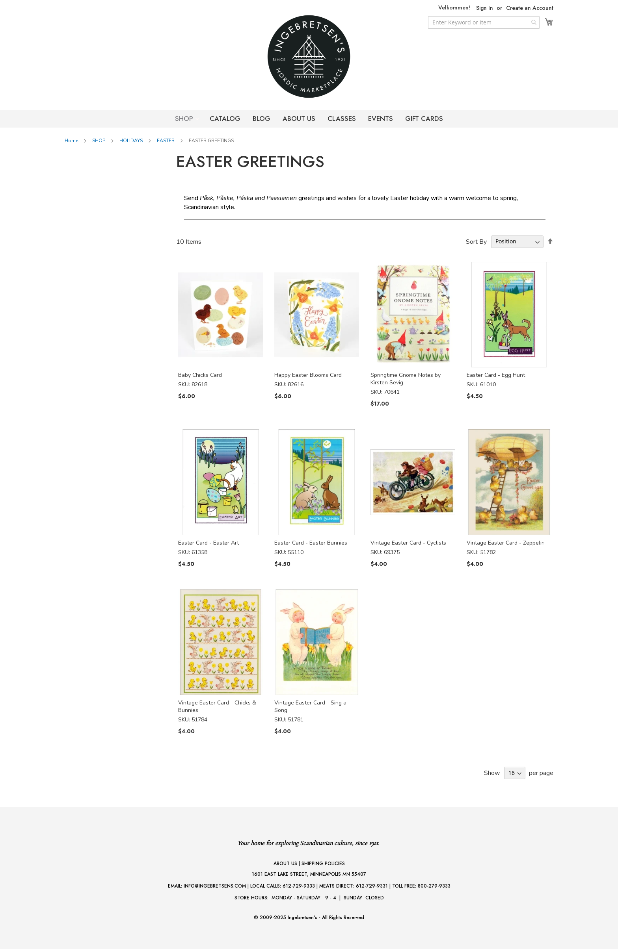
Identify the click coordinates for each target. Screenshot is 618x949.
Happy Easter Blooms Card (308, 375)
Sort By (476, 241)
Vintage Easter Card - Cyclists (408, 543)
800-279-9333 (434, 886)
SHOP (185, 118)
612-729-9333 (299, 886)
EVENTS (380, 118)
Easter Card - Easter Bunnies (310, 543)
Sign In (484, 8)
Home (72, 140)
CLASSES (342, 118)
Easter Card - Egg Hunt (496, 375)
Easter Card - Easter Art (208, 543)
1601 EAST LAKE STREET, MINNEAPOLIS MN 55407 (309, 874)
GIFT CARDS (424, 118)
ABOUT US (299, 118)
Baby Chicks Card (200, 375)
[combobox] (484, 22)
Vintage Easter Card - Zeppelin (506, 543)
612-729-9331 (372, 886)
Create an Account (529, 8)
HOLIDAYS (131, 140)
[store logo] (309, 56)
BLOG (261, 118)
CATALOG (225, 118)
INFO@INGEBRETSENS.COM (215, 886)
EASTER (166, 140)
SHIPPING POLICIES (323, 863)
